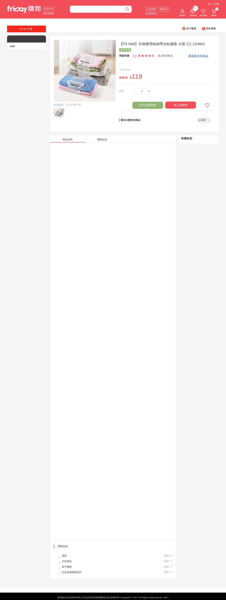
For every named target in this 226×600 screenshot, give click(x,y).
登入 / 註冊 (213, 4)
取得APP (48, 9)
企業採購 (151, 9)
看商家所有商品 (198, 55)
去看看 (203, 120)
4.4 (134, 55)
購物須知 (63, 546)
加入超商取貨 (147, 104)
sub (12, 46)
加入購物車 (181, 104)
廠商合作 (164, 9)
